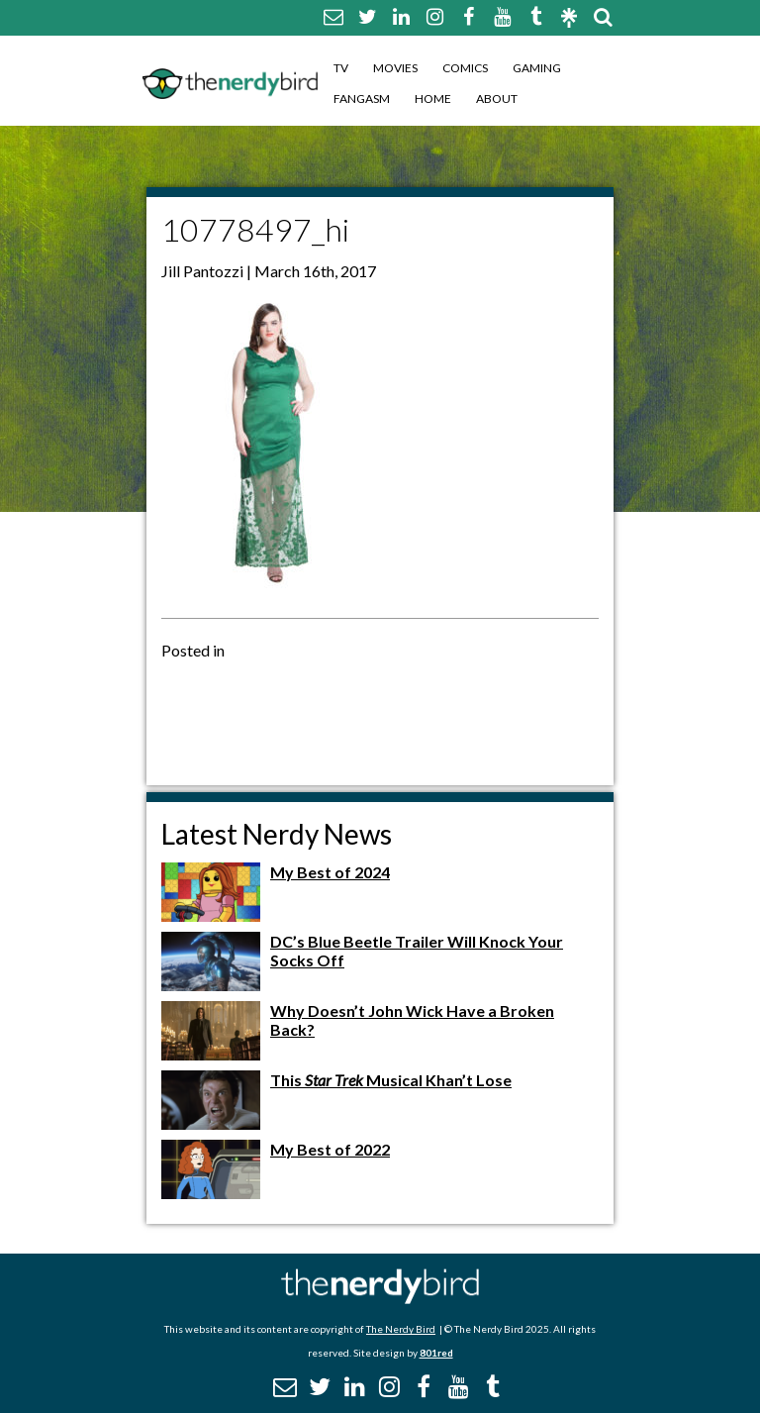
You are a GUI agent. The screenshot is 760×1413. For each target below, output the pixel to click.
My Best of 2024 (330, 871)
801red (436, 1353)
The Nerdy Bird (400, 1329)
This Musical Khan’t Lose (391, 1079)
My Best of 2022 (330, 1149)
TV (340, 67)
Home (433, 98)
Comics (465, 67)
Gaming (537, 67)
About (497, 98)
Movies (395, 67)
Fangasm (361, 98)
